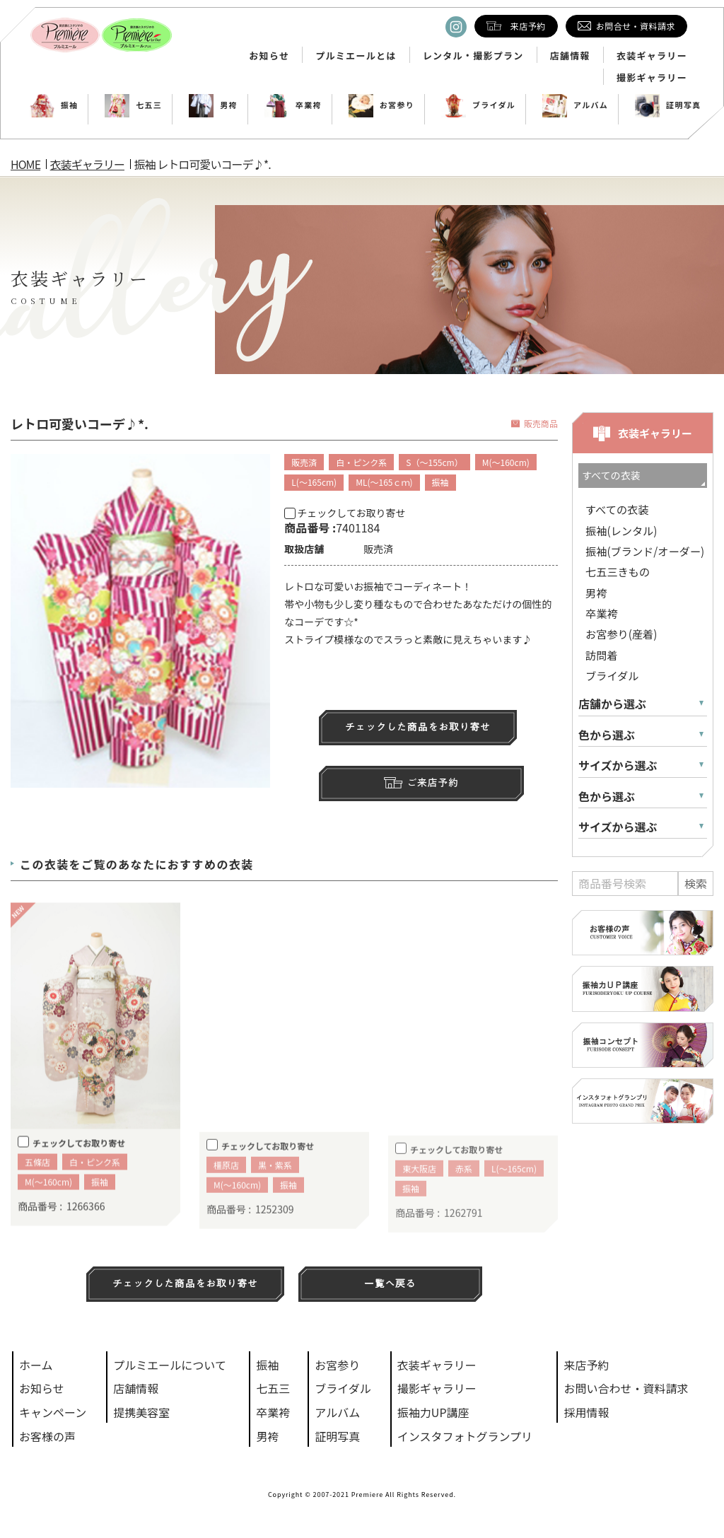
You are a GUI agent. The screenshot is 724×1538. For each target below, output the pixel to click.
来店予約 (586, 1364)
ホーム (36, 1364)
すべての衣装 (616, 509)
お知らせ (269, 55)
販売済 (304, 462)
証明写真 (668, 105)
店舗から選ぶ (612, 704)
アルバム (575, 105)
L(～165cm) (314, 482)
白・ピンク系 (361, 462)
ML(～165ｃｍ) (384, 482)
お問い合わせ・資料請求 (626, 1388)
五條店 (37, 1182)
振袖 (54, 105)
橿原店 (226, 1188)
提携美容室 (141, 1412)
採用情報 (586, 1412)
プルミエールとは (355, 55)
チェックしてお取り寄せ (344, 513)
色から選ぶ (606, 735)
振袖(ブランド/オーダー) (644, 551)
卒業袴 (293, 105)
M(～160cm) (506, 462)
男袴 (213, 105)
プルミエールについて (169, 1364)
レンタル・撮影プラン (473, 55)
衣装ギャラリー (652, 55)
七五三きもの (617, 571)
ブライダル (478, 105)
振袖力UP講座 (433, 1412)
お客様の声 (47, 1436)
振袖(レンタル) (621, 530)
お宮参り (381, 105)
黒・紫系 (275, 1188)
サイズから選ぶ (618, 765)
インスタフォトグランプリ (464, 1436)
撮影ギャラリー (652, 77)
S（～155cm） (434, 462)
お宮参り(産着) (621, 633)
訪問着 (601, 655)
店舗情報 (570, 55)
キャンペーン (52, 1412)
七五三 (133, 105)
